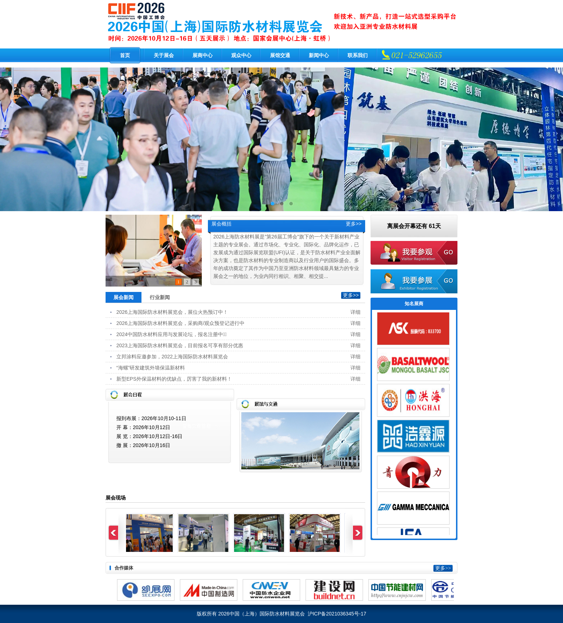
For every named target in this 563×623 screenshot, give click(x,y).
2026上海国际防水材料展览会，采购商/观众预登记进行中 (180, 323)
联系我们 (358, 55)
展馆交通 (280, 55)
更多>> (354, 224)
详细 (355, 312)
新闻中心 (319, 55)
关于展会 (164, 55)
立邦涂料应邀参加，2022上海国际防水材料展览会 (172, 356)
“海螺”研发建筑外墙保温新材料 (150, 368)
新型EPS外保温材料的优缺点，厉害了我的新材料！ (174, 379)
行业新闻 (160, 297)
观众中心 (241, 55)
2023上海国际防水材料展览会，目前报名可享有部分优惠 (179, 345)
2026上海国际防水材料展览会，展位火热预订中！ (172, 312)
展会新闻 (123, 297)
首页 (125, 55)
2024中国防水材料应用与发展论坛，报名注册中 (171, 334)
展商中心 (202, 55)
